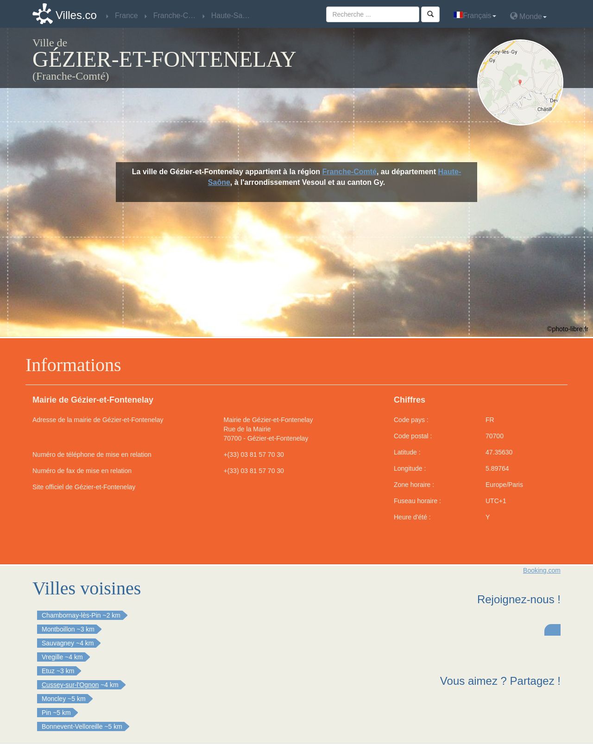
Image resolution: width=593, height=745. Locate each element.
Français (475, 15)
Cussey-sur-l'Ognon (70, 684)
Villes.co (76, 15)
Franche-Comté (349, 172)
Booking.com (542, 570)
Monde (528, 16)
